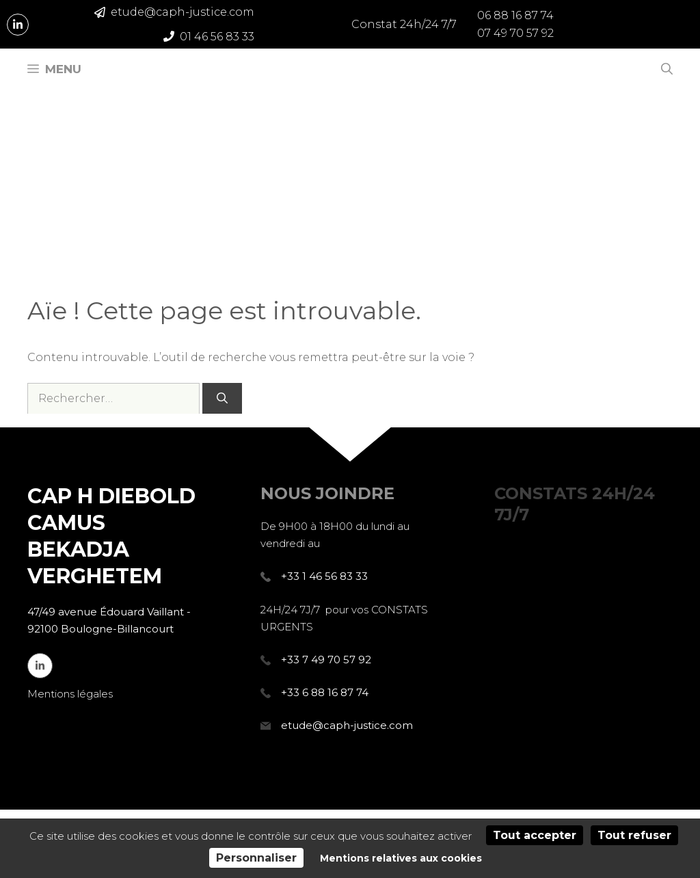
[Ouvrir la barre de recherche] (666, 69)
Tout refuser (634, 835)
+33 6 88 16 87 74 (324, 692)
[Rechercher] (222, 398)
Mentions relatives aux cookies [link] (401, 858)
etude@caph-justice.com (347, 725)
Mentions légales (70, 693)
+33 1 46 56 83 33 (324, 576)
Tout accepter (534, 835)
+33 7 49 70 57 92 (326, 659)
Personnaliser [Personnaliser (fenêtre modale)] (256, 857)
